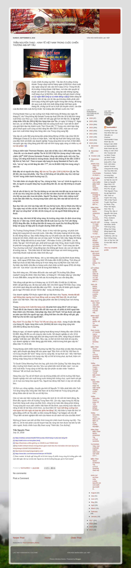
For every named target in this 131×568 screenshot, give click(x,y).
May (93, 502)
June (93, 499)
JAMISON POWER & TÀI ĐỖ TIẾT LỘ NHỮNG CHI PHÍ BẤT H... (95, 198)
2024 (91, 124)
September (95, 159)
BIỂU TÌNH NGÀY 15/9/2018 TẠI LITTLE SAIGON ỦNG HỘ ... (95, 353)
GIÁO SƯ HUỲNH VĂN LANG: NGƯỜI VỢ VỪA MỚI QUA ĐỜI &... (96, 482)
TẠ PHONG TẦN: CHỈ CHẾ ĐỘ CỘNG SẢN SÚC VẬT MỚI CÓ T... (95, 450)
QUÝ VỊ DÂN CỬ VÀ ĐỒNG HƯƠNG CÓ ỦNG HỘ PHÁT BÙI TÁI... (95, 242)
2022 (91, 131)
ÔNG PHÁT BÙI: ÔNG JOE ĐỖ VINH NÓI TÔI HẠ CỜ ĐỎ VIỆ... (95, 306)
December (94, 146)
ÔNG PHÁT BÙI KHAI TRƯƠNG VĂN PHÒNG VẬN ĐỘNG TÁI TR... (95, 258)
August (94, 493)
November (94, 151)
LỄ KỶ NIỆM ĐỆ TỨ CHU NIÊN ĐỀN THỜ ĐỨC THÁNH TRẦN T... (95, 184)
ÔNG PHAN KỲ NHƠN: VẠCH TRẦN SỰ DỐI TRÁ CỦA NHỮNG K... (95, 337)
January (94, 516)
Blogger (78, 559)
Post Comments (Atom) (31, 543)
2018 (91, 143)
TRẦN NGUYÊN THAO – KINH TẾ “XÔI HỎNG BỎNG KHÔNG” (95, 403)
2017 (91, 520)
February (94, 511)
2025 (91, 121)
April (93, 505)
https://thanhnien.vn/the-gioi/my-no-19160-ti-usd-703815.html (36, 443)
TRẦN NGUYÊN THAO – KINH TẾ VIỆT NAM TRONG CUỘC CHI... (95, 386)
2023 (91, 127)
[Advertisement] (94, 90)
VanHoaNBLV (112, 127)
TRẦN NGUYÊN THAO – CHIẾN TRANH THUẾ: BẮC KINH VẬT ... (95, 370)
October (94, 156)
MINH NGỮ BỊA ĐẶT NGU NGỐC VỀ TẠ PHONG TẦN (95, 321)
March (93, 508)
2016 (91, 524)
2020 (91, 137)
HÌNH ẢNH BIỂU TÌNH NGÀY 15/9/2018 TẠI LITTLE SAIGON (95, 213)
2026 (91, 118)
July (92, 496)
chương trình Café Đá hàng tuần (32, 307)
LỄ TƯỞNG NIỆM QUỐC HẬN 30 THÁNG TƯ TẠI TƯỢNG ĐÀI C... (95, 274)
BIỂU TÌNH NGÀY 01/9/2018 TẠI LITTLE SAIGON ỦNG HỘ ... (95, 465)
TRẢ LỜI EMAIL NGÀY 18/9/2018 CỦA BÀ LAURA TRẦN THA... (95, 291)
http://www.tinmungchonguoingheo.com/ (29, 451)
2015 (91, 527)
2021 (91, 134)
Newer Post (18, 537)
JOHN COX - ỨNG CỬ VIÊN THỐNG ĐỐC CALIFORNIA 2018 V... (96, 169)
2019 (91, 140)
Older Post (76, 537)
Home (48, 537)
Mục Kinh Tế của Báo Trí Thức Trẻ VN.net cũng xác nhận (37, 322)
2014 (91, 530)
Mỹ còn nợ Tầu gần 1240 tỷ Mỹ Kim (55, 172)
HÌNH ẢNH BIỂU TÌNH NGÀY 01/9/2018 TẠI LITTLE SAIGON (95, 435)
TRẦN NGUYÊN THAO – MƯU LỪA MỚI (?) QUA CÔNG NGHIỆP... (95, 419)
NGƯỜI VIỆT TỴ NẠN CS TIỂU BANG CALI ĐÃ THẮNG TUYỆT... (95, 228)
